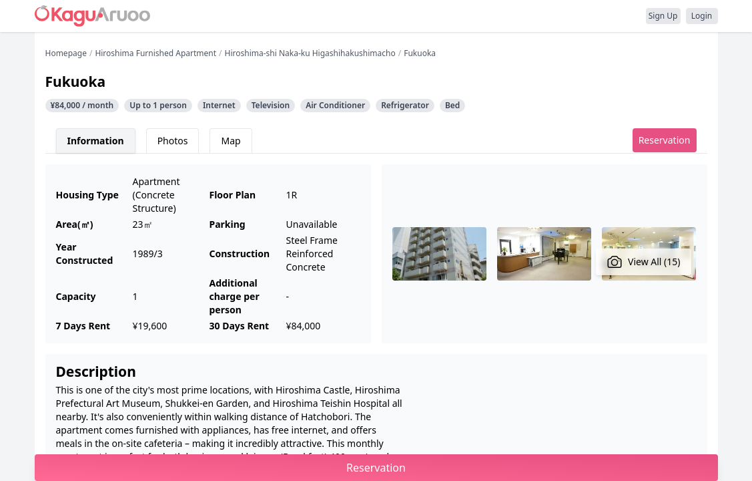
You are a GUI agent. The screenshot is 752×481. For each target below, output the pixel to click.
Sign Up (663, 15)
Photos (172, 140)
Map (230, 140)
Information (95, 140)
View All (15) (644, 262)
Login (701, 15)
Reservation (665, 140)
